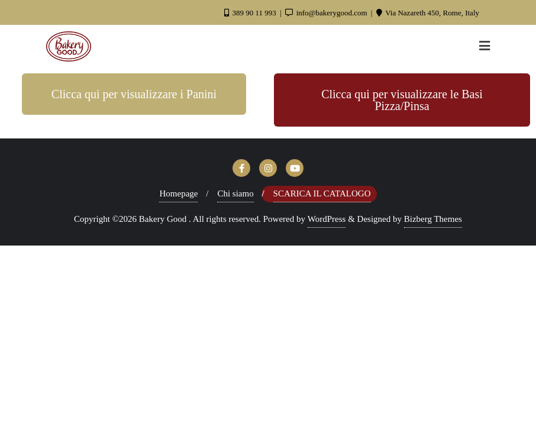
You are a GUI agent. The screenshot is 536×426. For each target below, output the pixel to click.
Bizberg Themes (433, 219)
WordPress (327, 219)
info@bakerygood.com (327, 12)
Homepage (178, 193)
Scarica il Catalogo (322, 193)
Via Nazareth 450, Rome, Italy (427, 12)
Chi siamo (235, 193)
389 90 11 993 (251, 12)
